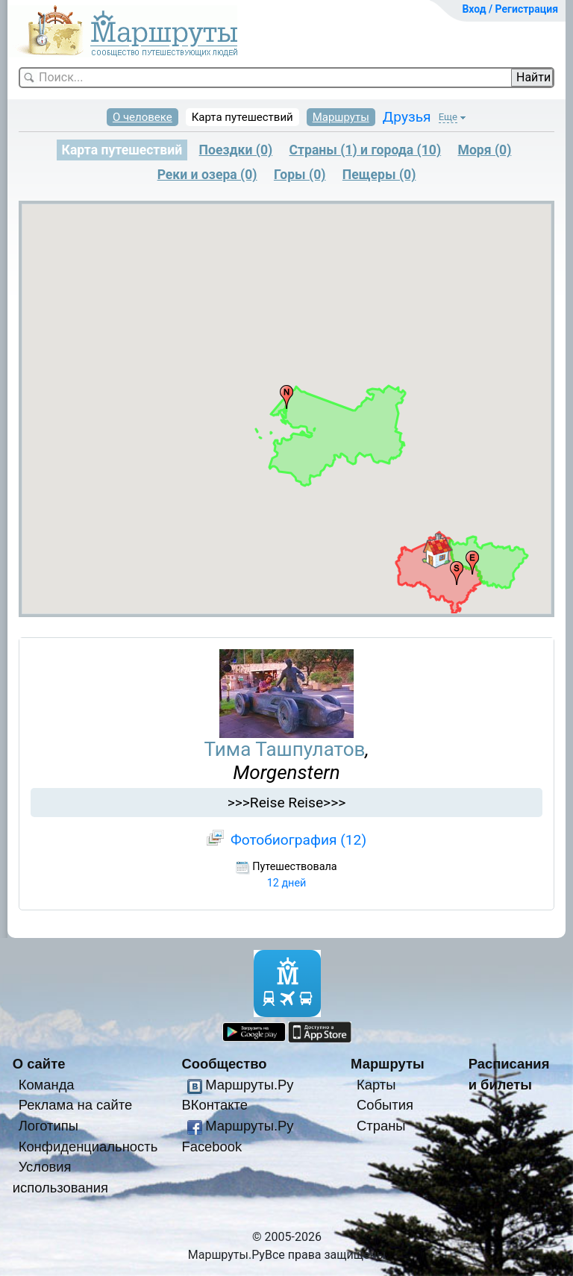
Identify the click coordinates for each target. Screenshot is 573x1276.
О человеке (142, 117)
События (385, 1105)
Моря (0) (485, 150)
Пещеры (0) (379, 174)
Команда (47, 1084)
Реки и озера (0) (207, 174)
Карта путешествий (242, 117)
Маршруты (341, 117)
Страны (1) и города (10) (365, 150)
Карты (376, 1084)
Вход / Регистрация (510, 9)
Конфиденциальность (88, 1146)
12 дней (287, 883)
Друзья (407, 116)
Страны (381, 1125)
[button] (437, 551)
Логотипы (48, 1125)
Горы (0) (300, 174)
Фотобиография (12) (298, 839)
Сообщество (223, 1064)
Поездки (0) (236, 150)
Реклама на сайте (76, 1105)
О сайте (39, 1064)
